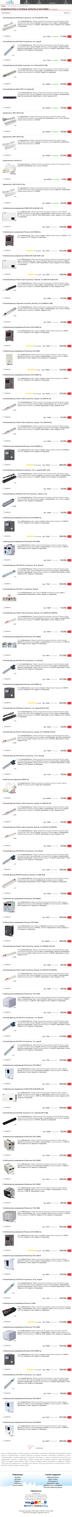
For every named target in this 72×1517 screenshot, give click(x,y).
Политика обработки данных (52, 1487)
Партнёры (17, 1483)
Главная (3, 6)
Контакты (18, 1477)
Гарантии (18, 1481)
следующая (39, 1448)
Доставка (18, 1479)
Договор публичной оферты (53, 1485)
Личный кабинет (17, 1485)
